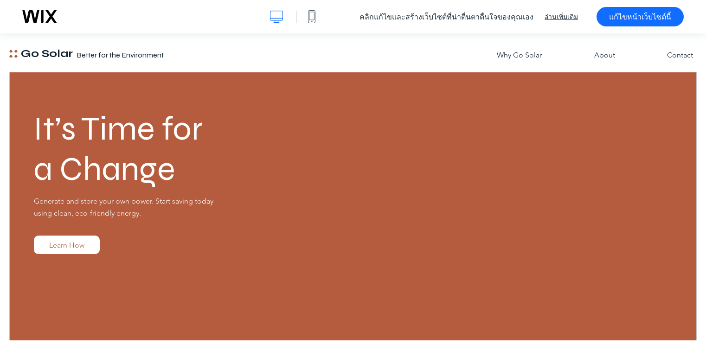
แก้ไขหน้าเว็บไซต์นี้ (640, 16)
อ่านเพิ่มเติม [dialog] (561, 17)
